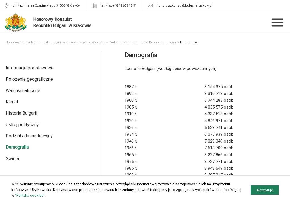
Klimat (12, 102)
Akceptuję (264, 190)
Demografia (17, 147)
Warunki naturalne (23, 90)
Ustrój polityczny (22, 124)
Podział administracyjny (29, 136)
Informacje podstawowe (30, 68)
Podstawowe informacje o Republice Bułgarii (143, 42)
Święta (12, 158)
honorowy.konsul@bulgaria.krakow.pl (184, 5)
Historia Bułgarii (21, 113)
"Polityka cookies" (30, 195)
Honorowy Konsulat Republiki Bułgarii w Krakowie (42, 42)
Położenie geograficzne (29, 79)
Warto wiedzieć (94, 42)
